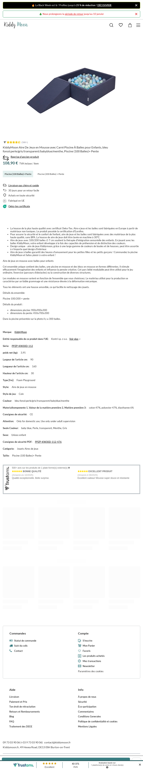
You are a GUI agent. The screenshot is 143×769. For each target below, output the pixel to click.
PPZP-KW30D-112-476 (48, 441)
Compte (83, 633)
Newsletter (89, 666)
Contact (18, 651)
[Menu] (139, 25)
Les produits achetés (94, 656)
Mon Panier (89, 645)
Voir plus (73, 338)
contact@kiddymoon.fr (57, 742)
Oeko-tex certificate (19, 206)
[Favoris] (120, 25)
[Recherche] (111, 25)
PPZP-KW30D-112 (22, 345)
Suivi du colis (21, 645)
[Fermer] (136, 5)
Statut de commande (25, 640)
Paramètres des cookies (91, 671)
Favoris (86, 651)
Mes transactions (92, 661)
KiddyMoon (21, 332)
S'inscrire (87, 640)
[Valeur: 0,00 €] (130, 25)
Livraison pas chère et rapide (23, 185)
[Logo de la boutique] (16, 25)
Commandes (17, 633)
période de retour (74, 13)
